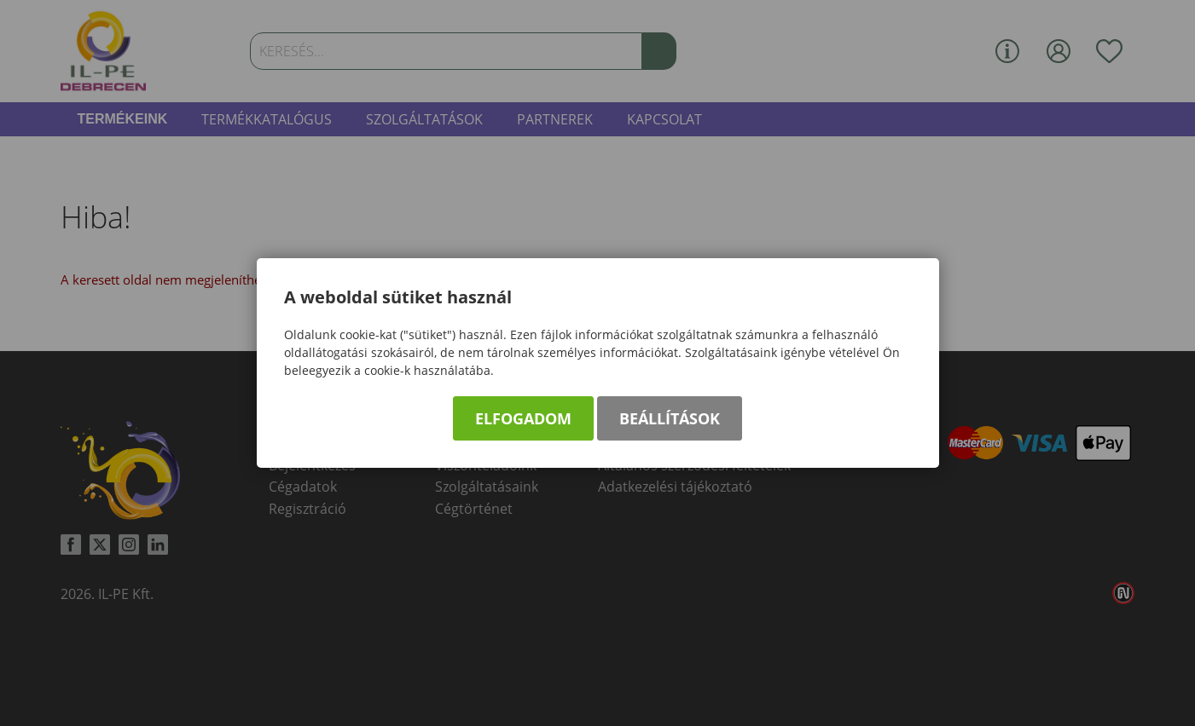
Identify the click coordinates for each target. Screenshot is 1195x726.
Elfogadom (523, 418)
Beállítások (669, 418)
